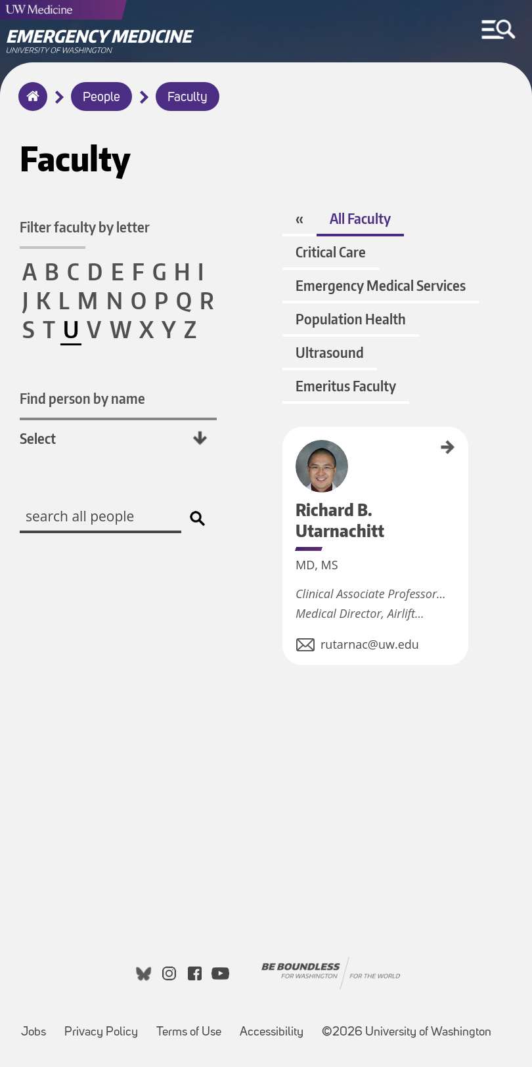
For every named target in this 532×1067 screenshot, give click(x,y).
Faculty (187, 97)
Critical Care (331, 252)
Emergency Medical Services (381, 285)
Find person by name (82, 398)
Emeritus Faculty (346, 386)
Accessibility (271, 1032)
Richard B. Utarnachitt (287, 460)
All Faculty (360, 218)
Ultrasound (330, 352)
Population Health (351, 319)
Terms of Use (188, 1032)
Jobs (33, 1032)
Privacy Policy (101, 1032)
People (101, 97)
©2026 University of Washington (406, 1032)
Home (30, 105)
